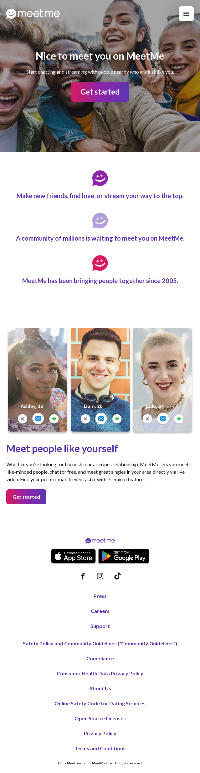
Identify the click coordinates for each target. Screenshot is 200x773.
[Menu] (186, 13)
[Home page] (33, 14)
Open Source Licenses (100, 718)
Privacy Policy (100, 733)
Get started (100, 91)
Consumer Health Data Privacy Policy (100, 673)
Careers (100, 611)
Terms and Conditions (100, 748)
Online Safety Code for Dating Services (100, 703)
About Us (100, 688)
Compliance (100, 658)
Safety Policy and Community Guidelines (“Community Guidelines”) (100, 643)
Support (100, 626)
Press (100, 596)
